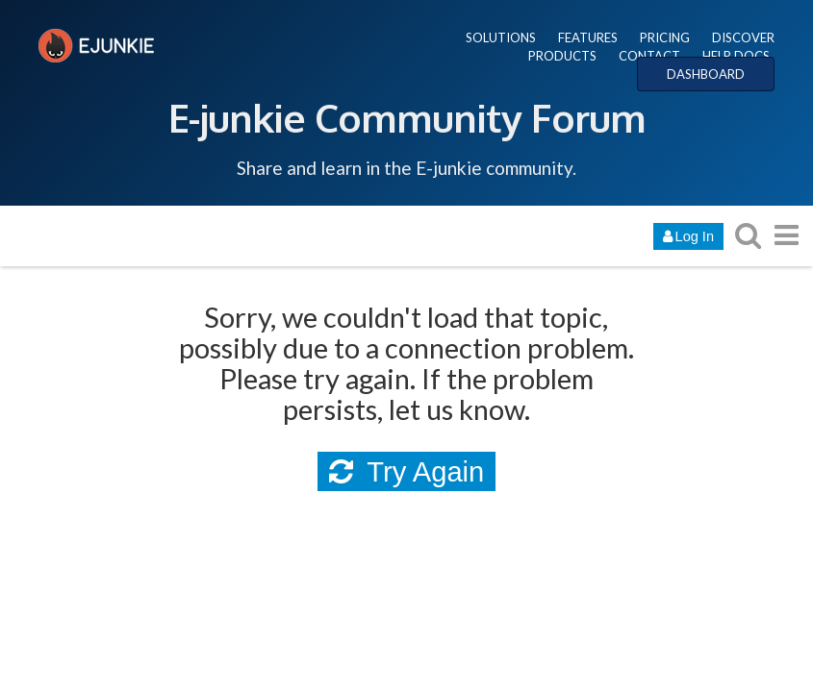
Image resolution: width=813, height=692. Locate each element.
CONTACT (649, 55)
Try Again (407, 472)
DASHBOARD (706, 74)
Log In (688, 236)
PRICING (665, 37)
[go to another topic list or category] (786, 235)
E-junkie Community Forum (407, 117)
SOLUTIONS (501, 37)
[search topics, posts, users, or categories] (747, 235)
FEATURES (588, 37)
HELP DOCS (736, 55)
